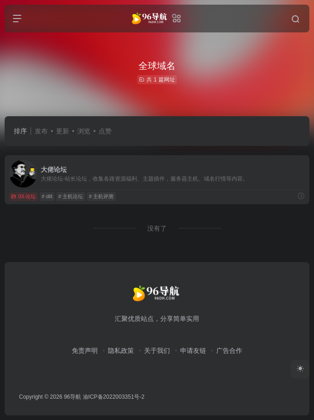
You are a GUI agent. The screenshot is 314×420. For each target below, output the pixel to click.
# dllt (47, 196)
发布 (41, 131)
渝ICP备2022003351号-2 (113, 397)
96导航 (72, 397)
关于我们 (157, 350)
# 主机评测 (101, 196)
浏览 (83, 131)
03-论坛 (23, 196)
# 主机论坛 (70, 196)
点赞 (105, 131)
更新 (62, 131)
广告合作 (229, 350)
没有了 (157, 228)
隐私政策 (121, 350)
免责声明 (85, 350)
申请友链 (193, 350)
